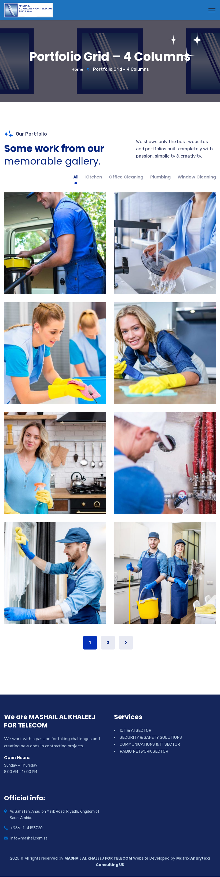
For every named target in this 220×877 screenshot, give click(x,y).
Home (77, 69)
